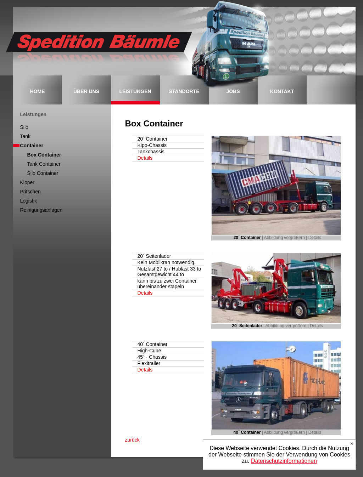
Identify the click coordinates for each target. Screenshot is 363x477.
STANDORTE (184, 91)
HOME (37, 91)
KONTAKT (282, 91)
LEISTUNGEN (135, 91)
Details (145, 158)
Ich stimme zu (351, 443)
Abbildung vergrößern (284, 237)
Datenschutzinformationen (284, 461)
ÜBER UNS (86, 91)
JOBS (233, 91)
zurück (132, 440)
